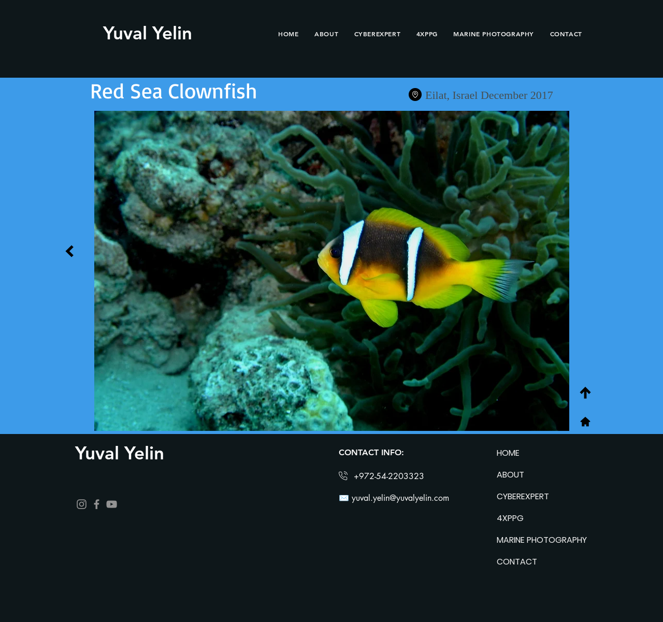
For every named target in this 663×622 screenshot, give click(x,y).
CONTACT (517, 562)
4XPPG (510, 518)
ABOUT (510, 475)
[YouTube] (111, 504)
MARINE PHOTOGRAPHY (533, 540)
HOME (508, 453)
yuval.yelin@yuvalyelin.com (400, 498)
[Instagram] (81, 504)
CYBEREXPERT (523, 496)
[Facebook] (96, 504)
